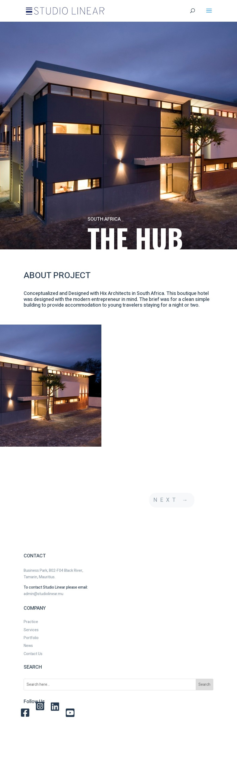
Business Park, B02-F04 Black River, (53, 570)
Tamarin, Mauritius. (39, 577)
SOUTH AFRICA (104, 223)
